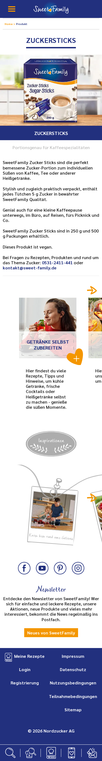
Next (92, 290)
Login (24, 669)
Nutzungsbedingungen (73, 682)
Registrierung (25, 682)
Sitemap (73, 709)
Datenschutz (73, 669)
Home (9, 24)
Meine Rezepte (29, 656)
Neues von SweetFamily (51, 633)
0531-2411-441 (57, 262)
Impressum (73, 656)
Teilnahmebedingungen (73, 696)
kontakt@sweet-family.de (30, 268)
